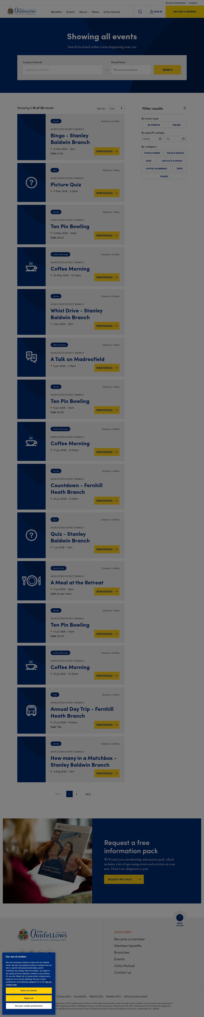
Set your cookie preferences (28, 1006)
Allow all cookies (29, 991)
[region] (28, 984)
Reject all (28, 998)
